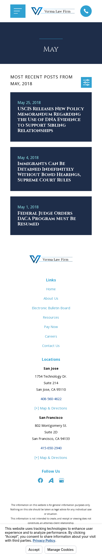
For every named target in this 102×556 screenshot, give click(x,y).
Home (51, 289)
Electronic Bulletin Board (51, 308)
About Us (51, 299)
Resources (51, 318)
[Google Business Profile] (61, 480)
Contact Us (51, 346)
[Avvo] (51, 480)
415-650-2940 (51, 448)
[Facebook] (40, 480)
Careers (51, 337)
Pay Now (51, 327)
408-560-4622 (51, 399)
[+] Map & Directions (51, 409)
